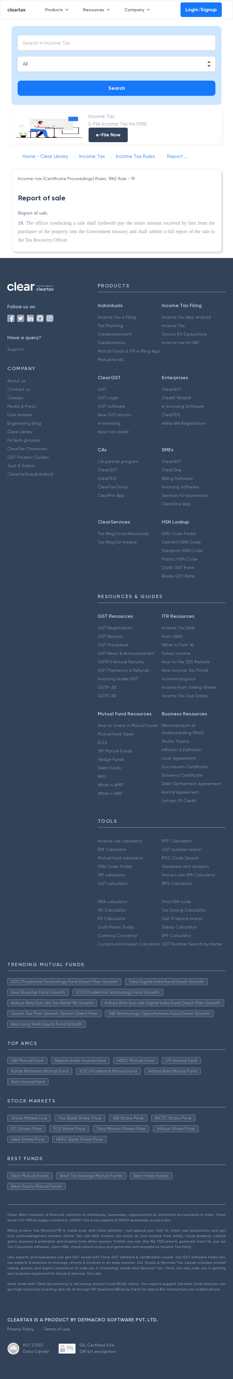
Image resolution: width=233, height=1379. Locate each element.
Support (15, 349)
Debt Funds (109, 767)
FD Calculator (111, 918)
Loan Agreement (179, 758)
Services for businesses (185, 495)
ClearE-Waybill (176, 397)
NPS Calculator (177, 883)
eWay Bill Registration (184, 423)
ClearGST (171, 389)
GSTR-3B (107, 695)
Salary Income (176, 653)
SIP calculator (112, 874)
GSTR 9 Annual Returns (121, 661)
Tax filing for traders (117, 542)
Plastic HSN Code (180, 559)
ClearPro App (111, 495)
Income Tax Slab (178, 627)
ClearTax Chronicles (27, 448)
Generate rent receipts (185, 866)
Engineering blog (24, 423)
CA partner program (118, 461)
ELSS (102, 742)
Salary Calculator (179, 927)
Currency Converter (117, 935)
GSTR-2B (107, 687)
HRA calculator (112, 901)
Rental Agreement (180, 792)
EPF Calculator (176, 935)
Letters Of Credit (179, 800)
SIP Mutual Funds (115, 750)
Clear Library (19, 431)
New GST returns (114, 414)
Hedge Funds (111, 759)
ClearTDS (171, 414)
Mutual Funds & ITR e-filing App (129, 351)
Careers (15, 397)
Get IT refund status (182, 918)
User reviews (19, 414)
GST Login (108, 397)
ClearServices (112, 342)
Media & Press (21, 406)
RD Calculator (112, 910)
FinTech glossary (23, 440)
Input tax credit (113, 431)
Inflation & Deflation (181, 749)
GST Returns (110, 636)
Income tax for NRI (180, 342)
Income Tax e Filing (117, 317)
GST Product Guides (28, 457)
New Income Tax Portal (185, 670)
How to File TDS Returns (186, 661)
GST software (111, 406)
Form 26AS (172, 636)
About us (16, 380)
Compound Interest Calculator (129, 944)
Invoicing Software (180, 486)
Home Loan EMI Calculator (188, 874)
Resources (97, 9)
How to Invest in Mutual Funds (128, 725)
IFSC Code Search (180, 857)
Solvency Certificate (182, 775)
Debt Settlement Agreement (191, 783)
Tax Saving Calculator (184, 910)
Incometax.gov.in (179, 678)
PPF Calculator (177, 840)
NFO (102, 776)
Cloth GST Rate (178, 567)
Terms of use (56, 1329)
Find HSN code (176, 901)
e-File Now (108, 135)
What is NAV (110, 793)
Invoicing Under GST (118, 678)
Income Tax (173, 325)
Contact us (18, 389)
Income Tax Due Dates (185, 695)
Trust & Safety (21, 465)
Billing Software (177, 478)
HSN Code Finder (179, 533)
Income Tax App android (186, 317)
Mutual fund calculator (120, 857)
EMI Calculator (112, 849)
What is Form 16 (177, 644)
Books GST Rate (178, 576)
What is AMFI (110, 784)
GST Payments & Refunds (123, 670)
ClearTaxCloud (112, 486)
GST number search (182, 849)
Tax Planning (110, 325)
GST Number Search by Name (192, 944)
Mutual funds (110, 359)
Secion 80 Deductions (184, 334)
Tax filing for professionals (123, 533)
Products (58, 9)
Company (138, 9)
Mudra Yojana (175, 741)
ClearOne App (176, 503)
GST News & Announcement (126, 653)
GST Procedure (113, 644)
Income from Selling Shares (189, 687)
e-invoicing (109, 423)
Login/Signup (201, 9)
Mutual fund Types (116, 733)
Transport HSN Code (182, 550)
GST (102, 389)
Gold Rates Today (116, 927)
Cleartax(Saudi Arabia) (30, 474)
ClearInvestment (115, 334)
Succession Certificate (185, 766)
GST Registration (115, 627)
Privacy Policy (20, 1329)
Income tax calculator (120, 840)
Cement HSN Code (181, 542)
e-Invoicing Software (183, 406)
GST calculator (113, 883)
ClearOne (171, 469)
